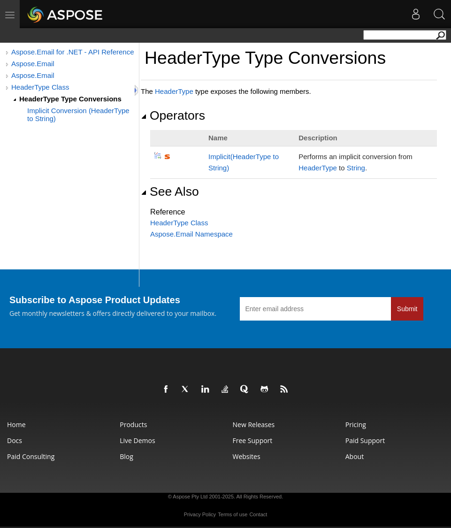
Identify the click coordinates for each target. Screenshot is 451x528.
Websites (246, 456)
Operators (173, 115)
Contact (258, 514)
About (354, 456)
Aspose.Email (32, 64)
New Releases (254, 424)
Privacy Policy (200, 514)
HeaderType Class (40, 87)
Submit (407, 309)
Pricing (355, 424)
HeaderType (174, 91)
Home (16, 424)
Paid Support (365, 440)
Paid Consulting (30, 456)
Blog (126, 456)
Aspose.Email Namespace (191, 234)
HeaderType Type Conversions (70, 99)
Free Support (253, 440)
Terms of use (232, 514)
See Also (170, 191)
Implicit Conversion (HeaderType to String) (78, 114)
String (356, 168)
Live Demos (137, 440)
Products (133, 424)
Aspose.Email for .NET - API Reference (72, 52)
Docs (14, 440)
